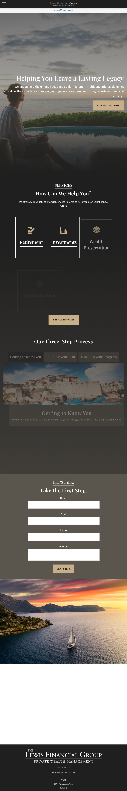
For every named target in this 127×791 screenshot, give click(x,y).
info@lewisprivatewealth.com (63, 772)
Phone (63, 530)
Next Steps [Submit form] (63, 569)
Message (63, 546)
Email (63, 514)
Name (63, 498)
